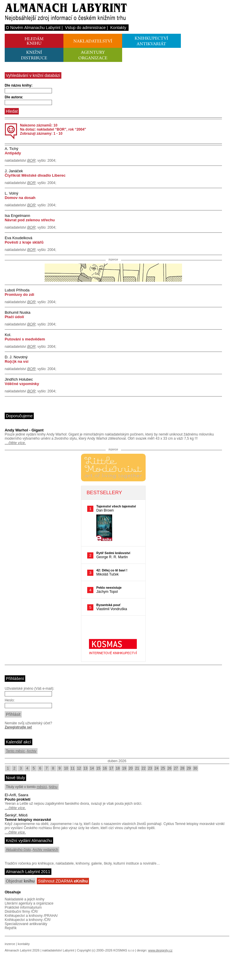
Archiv (31, 751)
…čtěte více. (15, 443)
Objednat (20, 881)
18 (117, 768)
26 (169, 768)
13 (85, 768)
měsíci (42, 787)
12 (79, 768)
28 (182, 768)
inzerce (10, 944)
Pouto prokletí (17, 799)
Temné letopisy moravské (28, 819)
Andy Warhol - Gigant (24, 430)
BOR (31, 160)
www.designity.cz (160, 950)
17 (111, 768)
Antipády (13, 153)
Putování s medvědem (25, 339)
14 (92, 768)
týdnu (53, 787)
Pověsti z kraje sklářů (24, 242)
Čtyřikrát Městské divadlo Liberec (35, 175)
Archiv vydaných (45, 850)
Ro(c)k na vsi (16, 361)
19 (124, 768)
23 (150, 768)
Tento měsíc (15, 751)
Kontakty (118, 27)
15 (98, 768)
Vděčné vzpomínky (22, 384)
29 (189, 768)
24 (156, 768)
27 (176, 768)
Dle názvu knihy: (19, 85)
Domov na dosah (20, 197)
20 (130, 768)
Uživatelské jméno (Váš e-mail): (29, 688)
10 (66, 768)
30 (195, 768)
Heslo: (10, 700)
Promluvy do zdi (19, 294)
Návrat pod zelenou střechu (30, 220)
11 (72, 768)
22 (143, 768)
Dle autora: (14, 97)
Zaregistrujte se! (18, 727)
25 (163, 768)
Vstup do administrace (85, 27)
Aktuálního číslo (18, 850)
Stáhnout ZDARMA (63, 881)
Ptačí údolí (14, 317)
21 (137, 768)
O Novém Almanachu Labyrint (33, 27)
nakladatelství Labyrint (58, 950)
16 (105, 768)
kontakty (24, 944)
